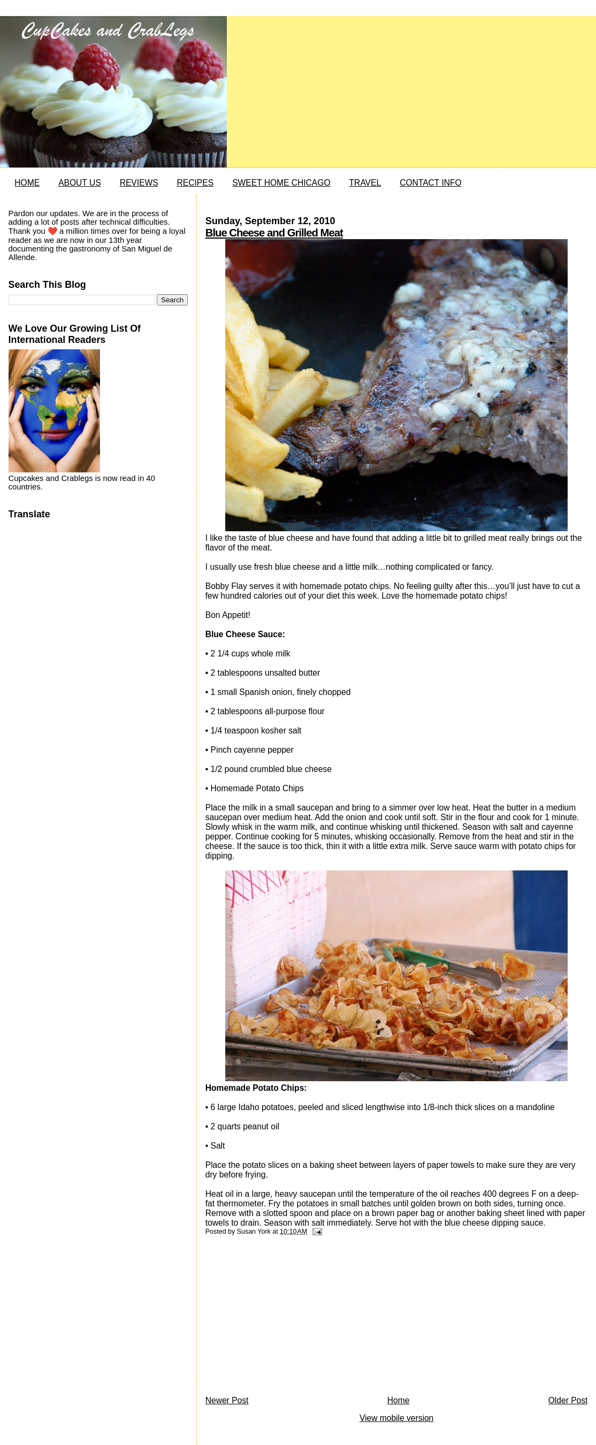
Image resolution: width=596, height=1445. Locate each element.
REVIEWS (139, 182)
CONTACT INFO (431, 182)
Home (398, 1400)
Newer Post (227, 1400)
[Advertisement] (285, 1318)
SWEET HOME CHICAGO (281, 182)
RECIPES (195, 182)
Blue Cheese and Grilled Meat (274, 233)
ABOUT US (79, 182)
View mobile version (396, 1418)
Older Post (568, 1400)
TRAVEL (365, 182)
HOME (27, 182)
